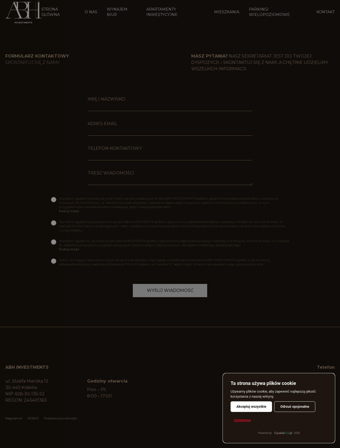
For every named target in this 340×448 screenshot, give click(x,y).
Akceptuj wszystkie (251, 407)
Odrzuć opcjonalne (294, 407)
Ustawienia (242, 420)
